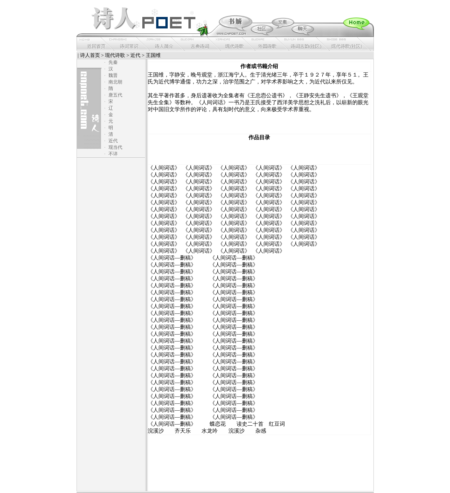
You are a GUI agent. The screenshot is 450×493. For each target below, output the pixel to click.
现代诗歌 (115, 55)
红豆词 (277, 424)
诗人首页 (90, 55)
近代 (135, 55)
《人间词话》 (164, 168)
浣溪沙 (156, 431)
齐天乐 (183, 431)
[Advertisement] (259, 152)
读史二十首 (250, 424)
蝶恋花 (218, 424)
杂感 (260, 431)
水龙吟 (210, 431)
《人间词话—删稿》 (172, 258)
